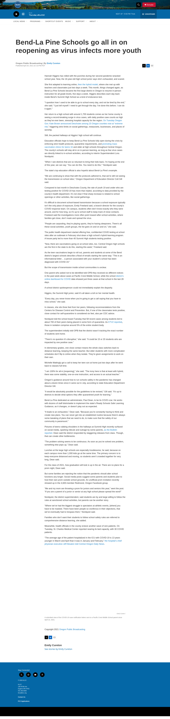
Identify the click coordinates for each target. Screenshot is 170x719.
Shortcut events (54, 24)
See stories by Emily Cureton (58, 651)
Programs (35, 24)
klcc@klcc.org (22, 695)
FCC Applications (24, 704)
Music (68, 24)
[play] (16, 17)
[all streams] (148, 16)
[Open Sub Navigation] (27, 24)
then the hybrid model (88, 87)
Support (80, 24)
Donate (150, 6)
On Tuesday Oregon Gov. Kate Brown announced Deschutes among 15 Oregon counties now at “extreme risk (84, 126)
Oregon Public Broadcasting (72, 632)
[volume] (23, 16)
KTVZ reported (115, 325)
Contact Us (21, 700)
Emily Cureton (53, 66)
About (93, 24)
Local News (19, 24)
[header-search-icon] (139, 6)
